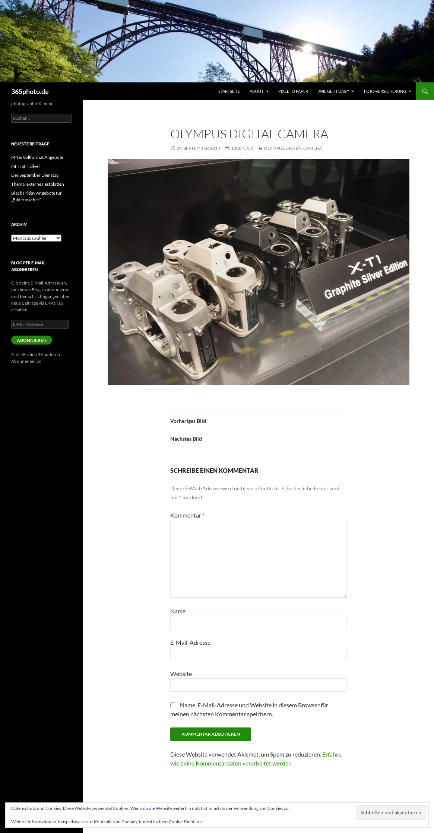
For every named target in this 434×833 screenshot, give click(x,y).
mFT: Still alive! (25, 166)
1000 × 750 (242, 148)
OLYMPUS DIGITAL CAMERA (293, 148)
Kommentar (187, 515)
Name (178, 610)
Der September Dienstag (34, 175)
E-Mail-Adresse (190, 642)
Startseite (229, 91)
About (256, 91)
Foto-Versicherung (385, 91)
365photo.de (30, 91)
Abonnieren (32, 340)
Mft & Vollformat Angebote (37, 157)
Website (181, 673)
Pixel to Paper (293, 91)
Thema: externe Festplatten (37, 184)
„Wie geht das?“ (333, 91)
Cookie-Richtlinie (186, 821)
